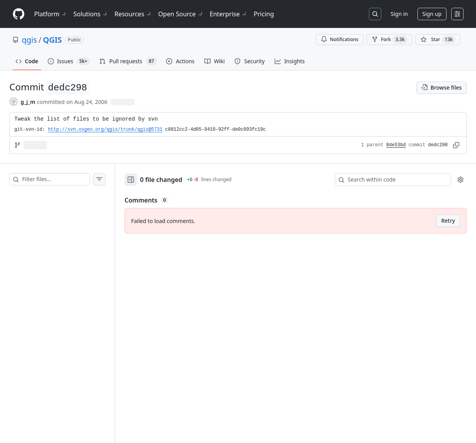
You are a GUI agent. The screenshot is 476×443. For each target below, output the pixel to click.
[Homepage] (18, 14)
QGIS (52, 40)
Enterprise (229, 14)
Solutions (90, 14)
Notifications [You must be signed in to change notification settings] (339, 39)
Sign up (431, 13)
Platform (50, 14)
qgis (29, 40)
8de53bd (396, 145)
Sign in (399, 13)
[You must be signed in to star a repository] (437, 39)
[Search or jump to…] (375, 14)
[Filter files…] (56, 179)
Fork (389, 39)
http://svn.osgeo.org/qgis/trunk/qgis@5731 (105, 129)
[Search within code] (389, 179)
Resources (133, 14)
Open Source (181, 14)
